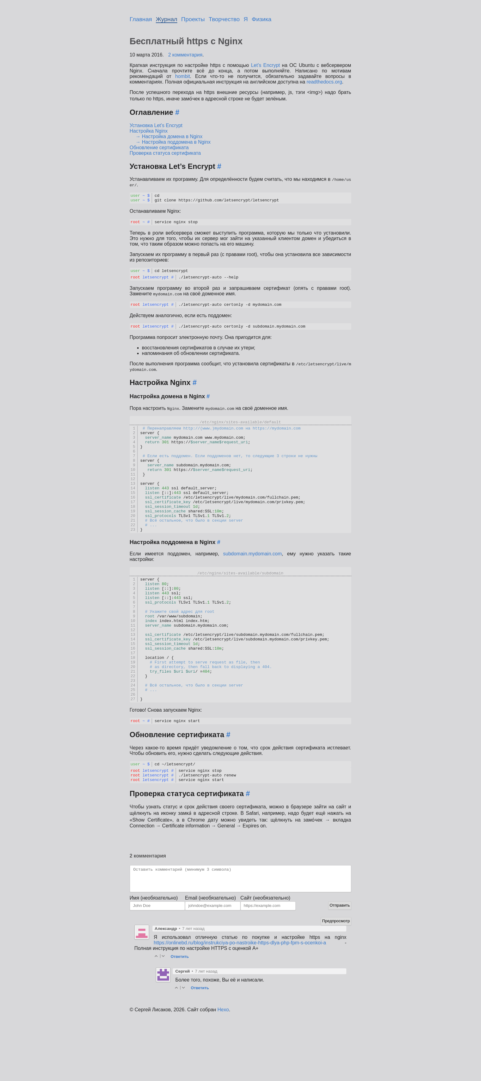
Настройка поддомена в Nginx (176, 142)
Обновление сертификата (159, 147)
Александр (166, 992)
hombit (182, 76)
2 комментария (185, 54)
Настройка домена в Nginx (172, 136)
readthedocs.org (324, 81)
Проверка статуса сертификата (165, 153)
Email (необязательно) (210, 961)
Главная (141, 19)
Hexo (223, 1073)
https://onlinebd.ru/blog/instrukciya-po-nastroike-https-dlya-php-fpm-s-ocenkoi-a (240, 1006)
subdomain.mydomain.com (252, 582)
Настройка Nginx (149, 131)
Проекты (193, 19)
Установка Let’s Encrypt (156, 125)
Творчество (224, 19)
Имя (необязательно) (154, 961)
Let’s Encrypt (265, 65)
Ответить (180, 1020)
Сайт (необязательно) (265, 961)
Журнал (166, 19)
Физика (261, 19)
